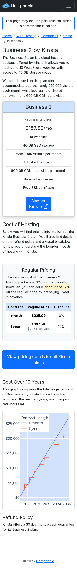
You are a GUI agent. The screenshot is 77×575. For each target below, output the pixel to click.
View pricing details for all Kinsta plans (38, 359)
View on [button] (38, 204)
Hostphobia (17, 5)
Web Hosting (26, 36)
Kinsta (67, 36)
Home (7, 36)
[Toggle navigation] (69, 6)
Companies (49, 36)
